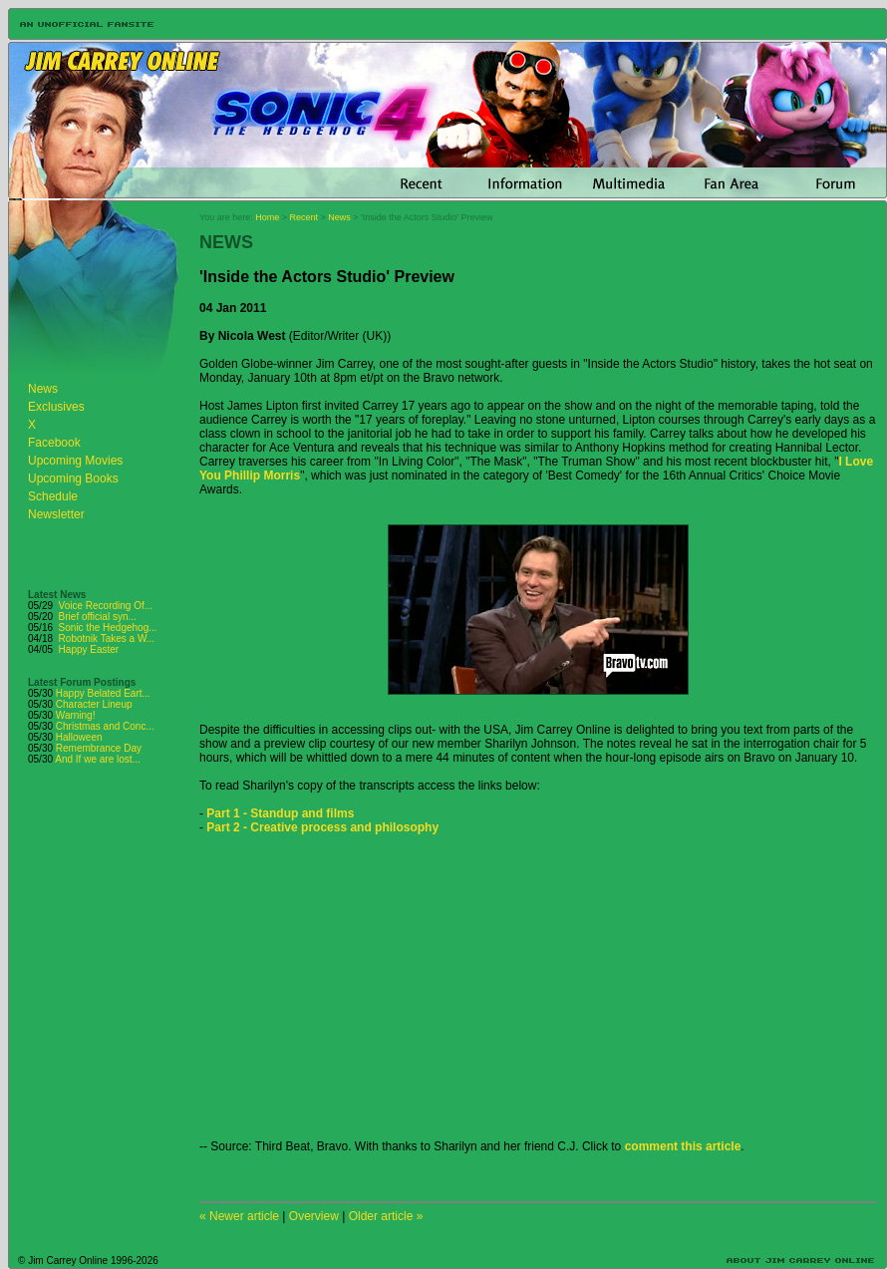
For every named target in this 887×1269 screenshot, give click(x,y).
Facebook (54, 443)
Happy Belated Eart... (103, 693)
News (43, 389)
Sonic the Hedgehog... (108, 627)
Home (267, 217)
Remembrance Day (99, 748)
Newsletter (56, 514)
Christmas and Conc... (105, 726)
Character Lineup (94, 704)
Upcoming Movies (75, 461)
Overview (314, 1216)
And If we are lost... (98, 759)
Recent (304, 217)
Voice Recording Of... (106, 605)
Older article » (386, 1216)
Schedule (53, 496)
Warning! (76, 715)
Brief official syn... (98, 616)
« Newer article (239, 1216)
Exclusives (56, 407)
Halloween (79, 737)
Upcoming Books (73, 478)
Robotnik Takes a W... (107, 638)
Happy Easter (89, 649)
